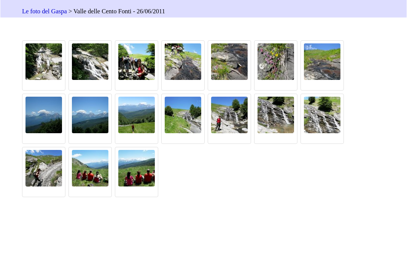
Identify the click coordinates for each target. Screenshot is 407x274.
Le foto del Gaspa (44, 11)
